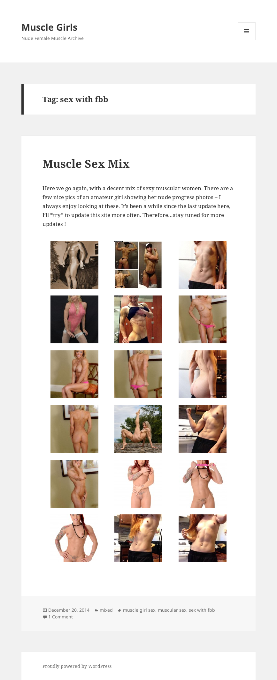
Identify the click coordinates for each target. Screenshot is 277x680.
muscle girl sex (139, 610)
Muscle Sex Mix (86, 163)
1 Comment (60, 617)
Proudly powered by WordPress (77, 666)
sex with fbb (202, 610)
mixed (106, 610)
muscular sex (172, 610)
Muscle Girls (49, 27)
